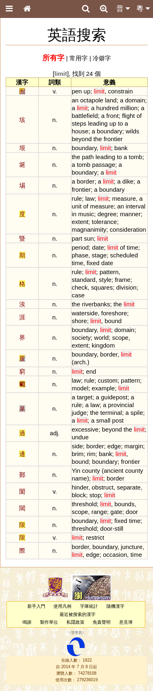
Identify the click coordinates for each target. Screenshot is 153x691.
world (101, 337)
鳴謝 (26, 622)
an (75, 100)
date (98, 247)
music (86, 213)
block (79, 495)
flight (128, 115)
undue (80, 437)
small (103, 420)
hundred (107, 107)
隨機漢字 (115, 606)
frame (122, 279)
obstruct (102, 487)
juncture (131, 546)
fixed (93, 262)
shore (79, 320)
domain (135, 100)
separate (128, 487)
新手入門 (36, 606)
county (91, 470)
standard (83, 279)
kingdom (103, 345)
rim (91, 453)
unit (77, 206)
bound (113, 320)
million (128, 107)
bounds (125, 504)
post (118, 420)
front (112, 115)
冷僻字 (102, 58)
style (105, 279)
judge (79, 412)
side (77, 446)
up (87, 91)
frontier (113, 138)
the (97, 138)
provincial (121, 404)
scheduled (124, 255)
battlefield (85, 115)
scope (120, 337)
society (81, 337)
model (80, 388)
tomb (135, 156)
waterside (85, 313)
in (74, 213)
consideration (128, 229)
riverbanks (96, 304)
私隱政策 (75, 622)
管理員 (76, 633)
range (99, 511)
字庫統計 (89, 606)
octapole (92, 100)
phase (80, 255)
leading (98, 123)
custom (108, 380)
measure (124, 198)
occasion (115, 554)
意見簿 (126, 622)
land (110, 100)
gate (116, 511)
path (88, 156)
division (126, 287)
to (120, 123)
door (132, 511)
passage (103, 164)
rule (77, 198)
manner (130, 213)
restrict (95, 537)
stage (99, 255)
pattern (109, 271)
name (79, 478)
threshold (84, 504)
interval (135, 206)
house (80, 131)
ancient (113, 470)
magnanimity (89, 229)
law (89, 198)
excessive (85, 429)
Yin (76, 470)
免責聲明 (102, 622)
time (132, 247)
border (85, 181)
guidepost (114, 397)
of (139, 115)
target (84, 397)
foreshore (114, 313)
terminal (111, 412)
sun (89, 238)
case (78, 295)
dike (127, 181)
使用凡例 (62, 606)
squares (102, 287)
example (103, 388)
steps (79, 123)
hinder (80, 487)
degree (107, 213)
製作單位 (49, 622)
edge (114, 446)
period (80, 247)
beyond (82, 138)
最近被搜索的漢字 (77, 614)
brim (78, 453)
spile (137, 412)
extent (80, 221)
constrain (120, 91)
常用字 (78, 58)
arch (80, 362)
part (77, 238)
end (91, 371)
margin (133, 446)
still (119, 528)
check (80, 287)
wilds (132, 131)
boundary (109, 131)
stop (95, 495)
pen (77, 91)
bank (120, 147)
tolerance (104, 221)
